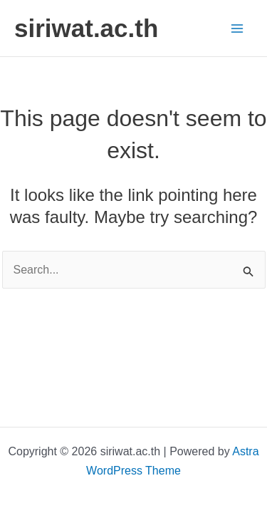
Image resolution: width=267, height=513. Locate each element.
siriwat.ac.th (86, 28)
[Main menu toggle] (237, 28)
